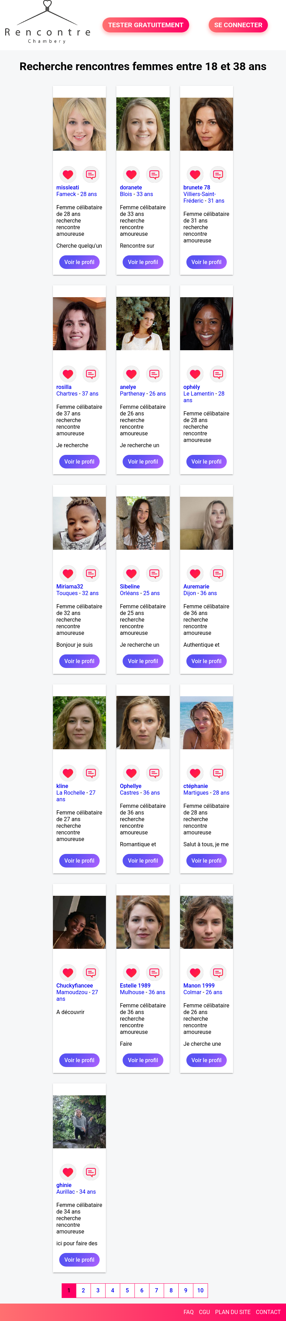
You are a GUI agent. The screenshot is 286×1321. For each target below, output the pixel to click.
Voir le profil (79, 262)
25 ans (151, 593)
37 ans (90, 393)
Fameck (66, 194)
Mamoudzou (71, 992)
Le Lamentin (199, 393)
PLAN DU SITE (233, 1312)
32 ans (90, 593)
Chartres (67, 393)
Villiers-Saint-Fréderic (200, 197)
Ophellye (130, 786)
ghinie (64, 1185)
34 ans (87, 1191)
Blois (126, 194)
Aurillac (65, 1191)
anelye (128, 387)
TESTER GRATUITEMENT (146, 25)
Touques (67, 593)
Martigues (196, 792)
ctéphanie (196, 786)
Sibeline (130, 586)
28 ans (88, 194)
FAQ (189, 1312)
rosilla (64, 387)
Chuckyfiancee (74, 985)
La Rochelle (70, 792)
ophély (192, 387)
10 (200, 1290)
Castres (129, 792)
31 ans (216, 200)
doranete (131, 187)
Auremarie (196, 586)
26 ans (157, 393)
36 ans (208, 593)
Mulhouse (132, 992)
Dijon (190, 593)
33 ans (145, 194)
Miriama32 (69, 586)
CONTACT (268, 1312)
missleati (67, 187)
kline (62, 786)
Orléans (129, 593)
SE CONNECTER (238, 25)
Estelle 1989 (135, 985)
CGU (204, 1312)
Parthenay (132, 393)
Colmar (193, 992)
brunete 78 (197, 187)
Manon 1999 (199, 985)
